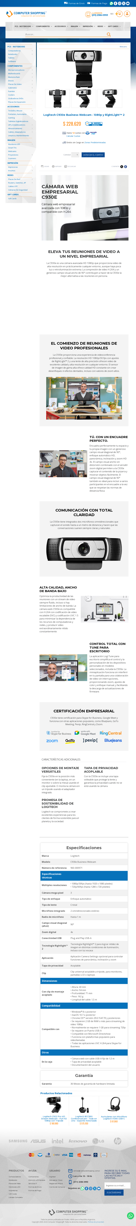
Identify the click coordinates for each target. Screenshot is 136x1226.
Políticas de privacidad (96, 1222)
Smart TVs (12, 147)
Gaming (11, 117)
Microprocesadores (16, 70)
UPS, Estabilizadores (16, 125)
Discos (11, 80)
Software (12, 61)
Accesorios (61, 26)
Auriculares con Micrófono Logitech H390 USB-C (114, 1117)
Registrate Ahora (56, 1183)
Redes (101, 26)
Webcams (12, 151)
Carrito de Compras (57, 1187)
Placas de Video (15, 84)
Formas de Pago (97, 3)
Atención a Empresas (36, 1180)
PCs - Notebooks (24, 26)
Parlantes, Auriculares (17, 114)
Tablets (11, 58)
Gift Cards (114, 26)
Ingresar (52, 1177)
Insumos (11, 170)
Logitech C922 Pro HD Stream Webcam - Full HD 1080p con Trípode (54, 1118)
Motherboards (14, 73)
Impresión (89, 26)
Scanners (12, 158)
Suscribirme (114, 1192)
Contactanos (33, 1177)
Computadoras (14, 50)
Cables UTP (13, 186)
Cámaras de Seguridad (17, 190)
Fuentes (11, 91)
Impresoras (13, 167)
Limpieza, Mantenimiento (18, 135)
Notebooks (12, 54)
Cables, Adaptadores (17, 132)
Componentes (44, 26)
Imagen (75, 26)
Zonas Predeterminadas (95, 142)
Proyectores (13, 155)
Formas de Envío (74, 3)
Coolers (11, 95)
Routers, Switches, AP (17, 183)
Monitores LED (14, 144)
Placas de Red (14, 179)
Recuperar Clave (55, 1180)
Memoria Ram (14, 77)
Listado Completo (16, 1197)
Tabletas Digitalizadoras (18, 121)
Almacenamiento (15, 128)
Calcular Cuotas (73, 136)
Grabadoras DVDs (15, 98)
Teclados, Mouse (15, 110)
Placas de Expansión (17, 102)
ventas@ (86, 1171)
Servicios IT (32, 1183)
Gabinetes (12, 88)
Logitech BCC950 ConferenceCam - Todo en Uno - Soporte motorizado (84, 1118)
